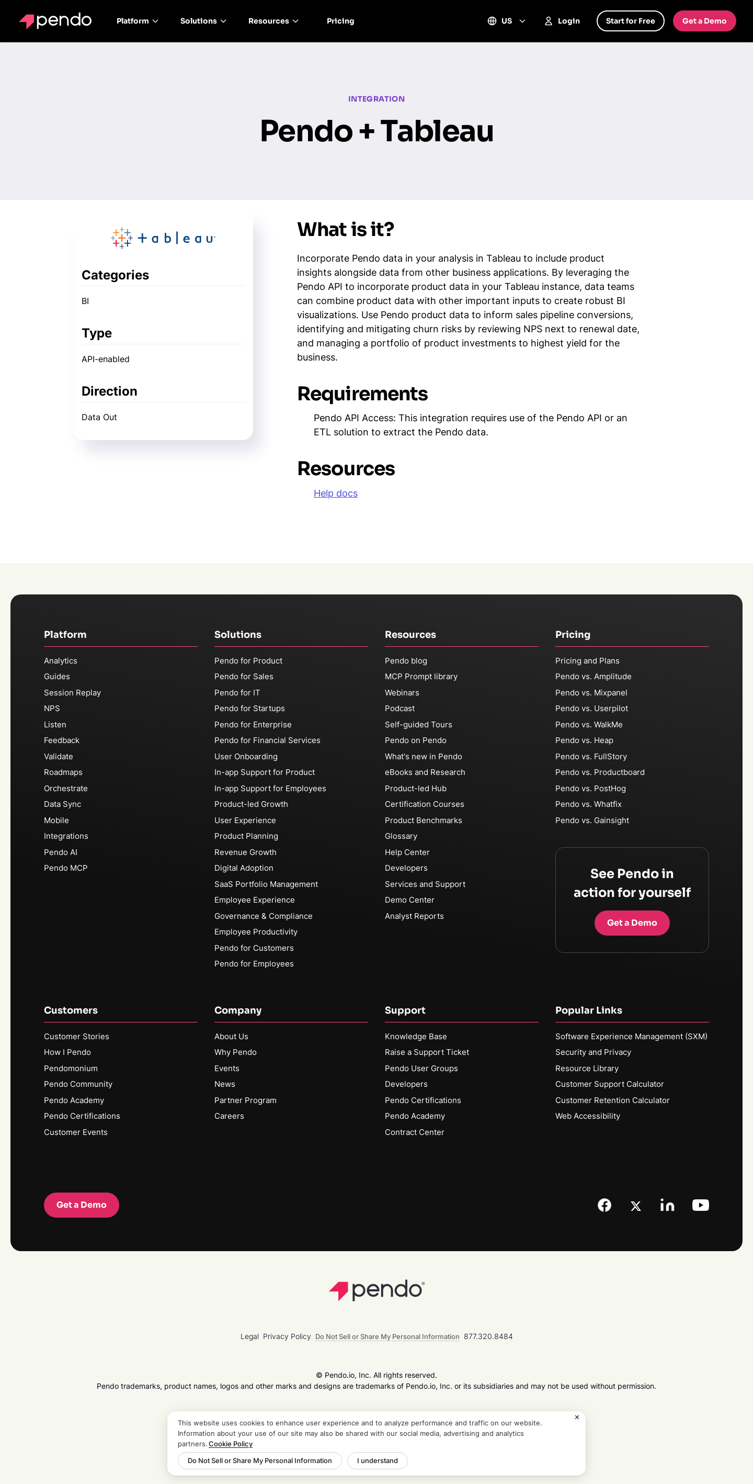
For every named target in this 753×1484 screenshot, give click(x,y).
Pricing (341, 21)
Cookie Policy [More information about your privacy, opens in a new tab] (231, 1444)
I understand (377, 1460)
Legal (250, 1336)
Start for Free (630, 21)
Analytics (60, 661)
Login (561, 21)
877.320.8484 (488, 1336)
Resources (274, 21)
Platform (138, 21)
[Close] (577, 1417)
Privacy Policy (287, 1336)
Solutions (203, 21)
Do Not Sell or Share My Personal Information (260, 1460)
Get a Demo (704, 21)
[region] (376, 1443)
